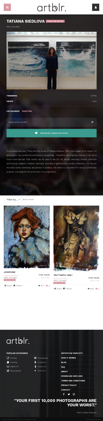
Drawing (12, 362)
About (64, 371)
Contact (65, 390)
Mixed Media (14, 370)
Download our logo (72, 376)
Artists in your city (72, 353)
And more (40, 371)
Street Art (40, 366)
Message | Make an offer (51, 133)
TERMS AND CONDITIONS (73, 381)
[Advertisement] (51, 310)
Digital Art (13, 366)
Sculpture (40, 362)
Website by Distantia (94, 419)
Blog (63, 362)
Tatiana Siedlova (11, 275)
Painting (12, 358)
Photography (41, 358)
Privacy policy (69, 385)
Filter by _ (13, 199)
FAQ (63, 367)
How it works (68, 358)
